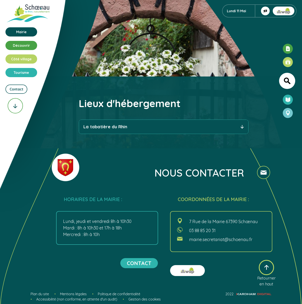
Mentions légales (73, 294)
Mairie (21, 32)
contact (139, 263)
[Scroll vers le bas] (15, 105)
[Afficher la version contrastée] (265, 11)
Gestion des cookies (144, 299)
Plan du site (40, 294)
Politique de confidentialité (119, 294)
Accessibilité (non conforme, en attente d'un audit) (76, 299)
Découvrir (21, 45)
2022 (248, 294)
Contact (16, 89)
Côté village (21, 59)
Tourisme (21, 72)
